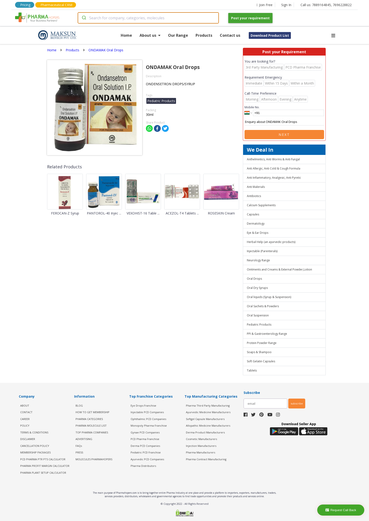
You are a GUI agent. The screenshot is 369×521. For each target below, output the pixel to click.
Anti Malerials (256, 187)
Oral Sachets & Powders (263, 306)
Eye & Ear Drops (257, 233)
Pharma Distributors (143, 466)
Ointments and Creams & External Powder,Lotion (279, 269)
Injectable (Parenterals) (262, 251)
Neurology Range (258, 260)
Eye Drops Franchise (143, 405)
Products (204, 35)
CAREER (25, 419)
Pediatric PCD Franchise (146, 452)
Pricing (25, 5)
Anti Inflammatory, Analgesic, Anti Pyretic (274, 178)
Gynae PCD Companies (145, 432)
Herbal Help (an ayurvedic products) (271, 242)
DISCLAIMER (27, 439)
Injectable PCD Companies (147, 412)
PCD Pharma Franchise (145, 439)
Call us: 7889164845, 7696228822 (326, 5)
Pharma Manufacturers (200, 452)
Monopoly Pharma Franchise (149, 425)
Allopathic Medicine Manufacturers (208, 425)
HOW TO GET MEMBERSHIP (92, 412)
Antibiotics (254, 196)
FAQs (79, 446)
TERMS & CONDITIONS (34, 432)
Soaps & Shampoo (259, 352)
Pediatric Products (259, 325)
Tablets (252, 370)
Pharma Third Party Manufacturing (208, 405)
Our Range (178, 35)
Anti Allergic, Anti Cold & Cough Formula (273, 168)
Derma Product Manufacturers (205, 432)
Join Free (265, 4)
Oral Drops (254, 279)
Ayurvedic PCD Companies (147, 459)
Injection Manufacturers (201, 446)
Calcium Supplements (261, 205)
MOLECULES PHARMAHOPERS (94, 459)
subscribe (297, 403)
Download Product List (270, 35)
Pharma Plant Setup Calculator (43, 472)
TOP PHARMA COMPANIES (92, 432)
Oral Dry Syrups (257, 288)
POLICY (24, 425)
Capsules (253, 214)
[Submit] (83, 18)
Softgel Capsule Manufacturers (205, 419)
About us (150, 35)
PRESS (79, 452)
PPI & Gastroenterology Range (267, 334)
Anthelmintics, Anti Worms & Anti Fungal (273, 159)
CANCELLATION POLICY (34, 446)
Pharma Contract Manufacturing (206, 459)
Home (126, 35)
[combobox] (148, 18)
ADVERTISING (84, 439)
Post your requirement (250, 18)
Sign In (286, 5)
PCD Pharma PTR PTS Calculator (42, 459)
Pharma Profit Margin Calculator (44, 466)
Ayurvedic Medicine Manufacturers (208, 412)
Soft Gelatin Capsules (261, 361)
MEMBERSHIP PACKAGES (35, 452)
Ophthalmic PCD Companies (148, 419)
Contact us (230, 35)
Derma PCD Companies (145, 446)
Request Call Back (340, 510)
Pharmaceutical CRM (56, 5)
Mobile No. (252, 107)
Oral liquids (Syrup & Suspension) (269, 297)
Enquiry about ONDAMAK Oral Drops (284, 121)
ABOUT (24, 405)
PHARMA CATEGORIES (89, 419)
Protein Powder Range (262, 343)
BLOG (79, 405)
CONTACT (26, 412)
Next (284, 134)
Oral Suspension (258, 315)
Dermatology (256, 224)
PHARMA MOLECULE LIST (91, 425)
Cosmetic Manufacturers (201, 439)
